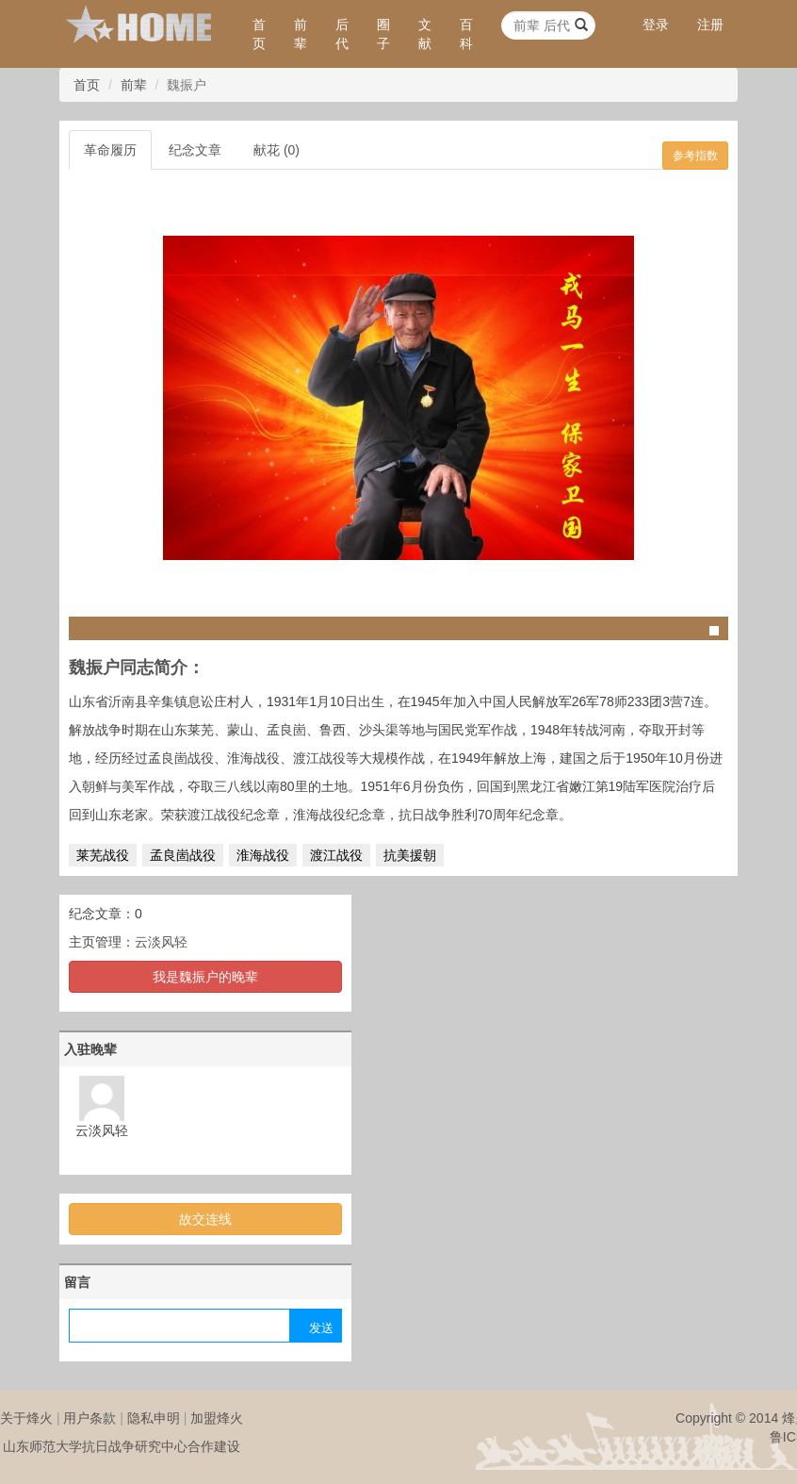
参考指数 (695, 155)
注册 (710, 24)
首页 (259, 34)
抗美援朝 (409, 855)
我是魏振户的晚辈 (205, 976)
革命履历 (110, 149)
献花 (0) (276, 149)
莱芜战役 (102, 855)
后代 (342, 34)
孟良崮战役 (183, 855)
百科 (466, 34)
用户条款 (89, 1418)
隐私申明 (153, 1418)
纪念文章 (195, 149)
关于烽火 (26, 1418)
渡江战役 (336, 855)
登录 (655, 24)
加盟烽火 (216, 1418)
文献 (424, 34)
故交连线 (205, 1219)
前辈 (300, 34)
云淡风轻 (161, 941)
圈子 (383, 34)
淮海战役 (262, 855)
